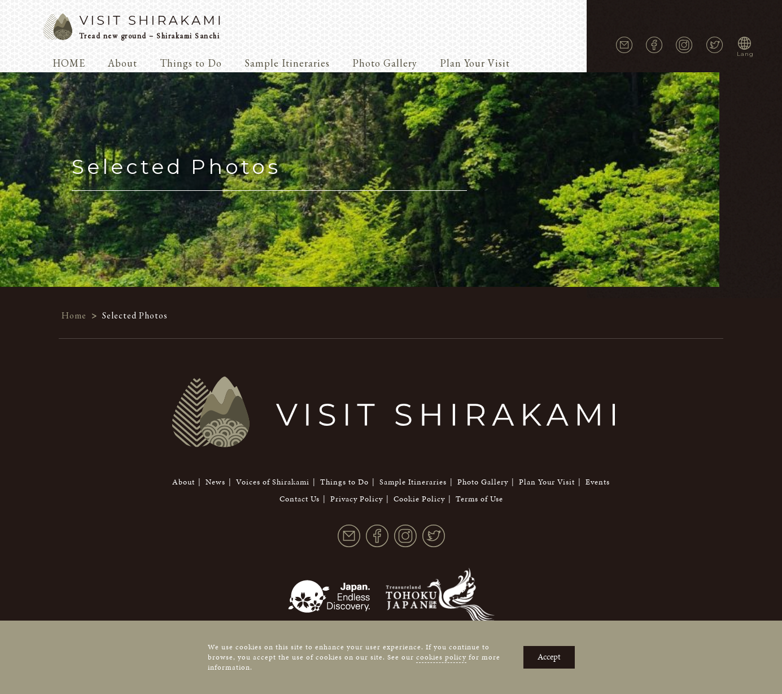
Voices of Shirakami (272, 421)
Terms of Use (479, 438)
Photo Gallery (384, 62)
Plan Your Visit (475, 62)
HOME (69, 62)
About (122, 62)
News (215, 421)
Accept (549, 656)
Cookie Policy (419, 438)
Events (598, 421)
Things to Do (191, 62)
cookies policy (441, 657)
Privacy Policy (356, 438)
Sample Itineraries (287, 62)
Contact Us (299, 438)
